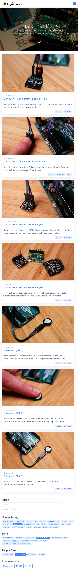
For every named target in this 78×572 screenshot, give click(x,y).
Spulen (55, 527)
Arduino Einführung (59, 538)
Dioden (42, 521)
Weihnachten (29, 524)
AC (36, 521)
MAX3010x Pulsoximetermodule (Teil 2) (24, 224)
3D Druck (37, 527)
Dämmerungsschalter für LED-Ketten (16, 544)
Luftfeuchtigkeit (18, 527)
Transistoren (54, 524)
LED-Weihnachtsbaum (29, 541)
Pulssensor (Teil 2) (13, 413)
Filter (69, 174)
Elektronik (20, 521)
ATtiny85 (41, 554)
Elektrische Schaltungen (25, 538)
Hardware (47, 527)
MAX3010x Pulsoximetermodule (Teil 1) (24, 287)
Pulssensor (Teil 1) (13, 476)
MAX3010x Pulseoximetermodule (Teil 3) (25, 161)
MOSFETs (6, 527)
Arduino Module (43, 538)
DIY (38, 524)
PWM (68, 524)
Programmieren (53, 521)
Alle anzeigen (8, 521)
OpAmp (44, 524)
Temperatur (7, 524)
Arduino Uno (20, 554)
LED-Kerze (43, 541)
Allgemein (32, 554)
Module (58, 112)
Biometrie (67, 112)
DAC (63, 524)
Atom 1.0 (8, 566)
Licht (71, 521)
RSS (19, 566)
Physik (64, 521)
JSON (28, 566)
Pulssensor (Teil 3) (13, 350)
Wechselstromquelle (11, 541)
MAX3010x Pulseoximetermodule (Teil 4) (25, 98)
